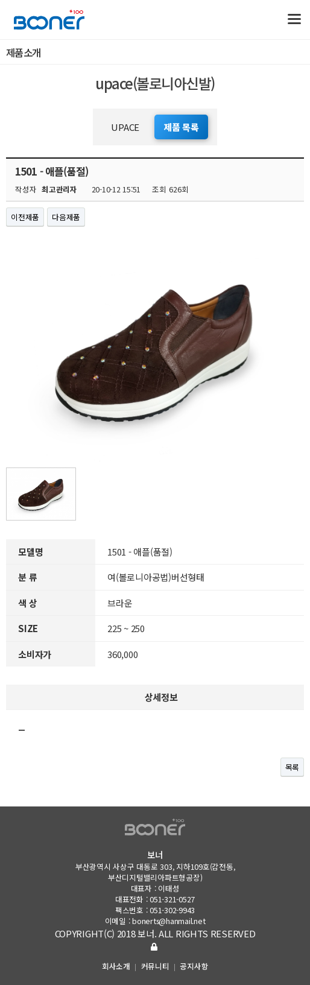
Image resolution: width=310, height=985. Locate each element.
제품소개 (158, 52)
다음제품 (66, 217)
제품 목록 (181, 127)
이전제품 (25, 217)
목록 (292, 767)
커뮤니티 (155, 966)
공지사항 (194, 966)
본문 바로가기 (0, 0)
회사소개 (116, 966)
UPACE (125, 127)
